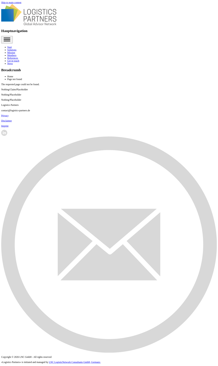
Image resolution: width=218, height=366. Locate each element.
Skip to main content (11, 2)
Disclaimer (6, 120)
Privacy (5, 115)
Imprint (4, 126)
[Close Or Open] (7, 39)
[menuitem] (9, 47)
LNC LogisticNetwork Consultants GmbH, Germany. (75, 362)
